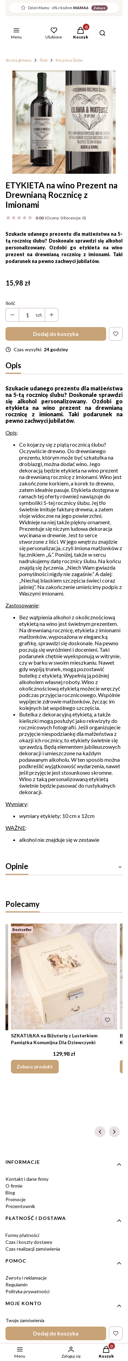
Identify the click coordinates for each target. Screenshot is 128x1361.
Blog (10, 1192)
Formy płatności (22, 1235)
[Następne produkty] (114, 1131)
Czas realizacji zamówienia (32, 1249)
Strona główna (18, 60)
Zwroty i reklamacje (26, 1278)
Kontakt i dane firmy (26, 1179)
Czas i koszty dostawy (28, 1242)
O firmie (14, 1186)
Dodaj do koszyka (56, 333)
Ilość (10, 303)
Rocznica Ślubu (69, 60)
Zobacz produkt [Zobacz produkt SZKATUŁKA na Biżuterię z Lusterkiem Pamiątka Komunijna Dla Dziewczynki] (35, 1066)
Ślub (43, 60)
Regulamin (16, 1284)
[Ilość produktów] (27, 315)
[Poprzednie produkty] (100, 1131)
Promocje (15, 1199)
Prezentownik (20, 1206)
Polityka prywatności (27, 1291)
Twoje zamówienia (24, 1320)
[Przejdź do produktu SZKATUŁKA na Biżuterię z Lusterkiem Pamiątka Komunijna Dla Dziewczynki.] (64, 977)
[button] (80, 34)
